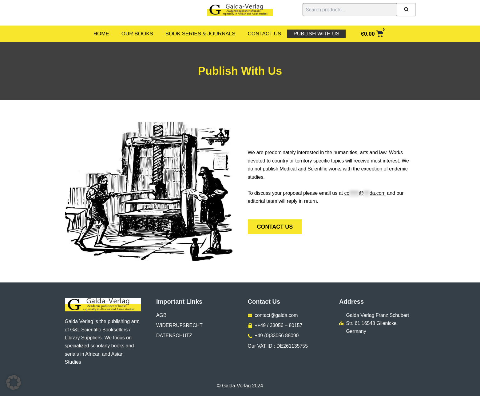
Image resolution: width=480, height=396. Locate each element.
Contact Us (264, 34)
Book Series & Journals (200, 34)
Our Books (137, 34)
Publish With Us (316, 34)
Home (101, 34)
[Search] (406, 9)
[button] (13, 382)
